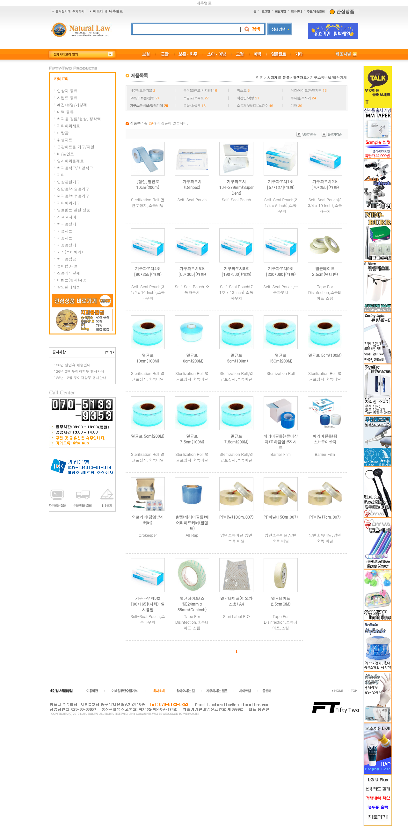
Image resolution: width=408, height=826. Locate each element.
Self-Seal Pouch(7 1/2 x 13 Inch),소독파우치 (236, 292)
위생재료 (64, 139)
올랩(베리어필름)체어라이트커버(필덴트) (192, 522)
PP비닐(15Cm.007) (281, 517)
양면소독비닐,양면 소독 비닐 (236, 537)
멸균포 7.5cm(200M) (236, 438)
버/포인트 (65, 153)
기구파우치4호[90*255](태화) (148, 271)
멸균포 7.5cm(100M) (192, 438)
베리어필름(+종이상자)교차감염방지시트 (281, 441)
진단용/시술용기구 (73, 188)
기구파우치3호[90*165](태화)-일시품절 (147, 603)
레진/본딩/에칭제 (72, 104)
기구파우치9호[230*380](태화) (281, 271)
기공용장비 (66, 245)
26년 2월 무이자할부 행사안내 (80, 371)
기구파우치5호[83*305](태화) (192, 271)
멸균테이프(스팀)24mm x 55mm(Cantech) (192, 603)
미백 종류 (65, 111)
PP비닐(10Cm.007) (236, 517)
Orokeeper (148, 535)
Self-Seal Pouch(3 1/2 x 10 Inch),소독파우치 (148, 292)
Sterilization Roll (280, 373)
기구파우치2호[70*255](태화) (325, 184)
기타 (61, 174)
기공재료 (64, 238)
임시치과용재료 (70, 160)
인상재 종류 (67, 90)
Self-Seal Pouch (192, 199)
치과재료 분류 (278, 77)
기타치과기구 (68, 202)
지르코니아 (66, 216)
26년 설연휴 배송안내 (73, 365)
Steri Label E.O (236, 616)
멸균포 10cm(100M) (147, 357)
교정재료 (64, 230)
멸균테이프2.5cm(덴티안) (325, 271)
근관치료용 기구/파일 (75, 146)
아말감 (63, 132)
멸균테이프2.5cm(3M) (281, 601)
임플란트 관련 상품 (73, 209)
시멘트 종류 (67, 97)
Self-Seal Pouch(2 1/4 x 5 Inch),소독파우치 (280, 205)
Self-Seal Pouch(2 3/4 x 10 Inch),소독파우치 (325, 205)
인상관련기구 (68, 181)
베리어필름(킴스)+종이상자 (325, 438)
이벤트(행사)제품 (72, 280)
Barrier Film (281, 454)
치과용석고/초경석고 (75, 167)
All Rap (192, 535)
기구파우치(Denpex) (192, 184)
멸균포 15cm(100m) (236, 357)
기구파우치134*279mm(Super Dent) (236, 187)
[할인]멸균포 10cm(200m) (147, 184)
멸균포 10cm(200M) (192, 357)
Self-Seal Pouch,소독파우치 (192, 289)
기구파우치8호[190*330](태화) (236, 271)
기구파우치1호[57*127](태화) (281, 184)
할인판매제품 (68, 287)
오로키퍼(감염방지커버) (148, 519)
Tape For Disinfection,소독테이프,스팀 (325, 292)
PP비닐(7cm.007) (325, 517)
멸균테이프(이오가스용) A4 (236, 601)
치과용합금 (66, 259)
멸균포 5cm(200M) (147, 436)
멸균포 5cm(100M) (324, 355)
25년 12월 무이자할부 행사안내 (81, 377)
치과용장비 (66, 223)
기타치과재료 (68, 125)
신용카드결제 (68, 273)
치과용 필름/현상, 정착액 (79, 118)
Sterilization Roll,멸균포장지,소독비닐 (147, 202)
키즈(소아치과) (70, 252)
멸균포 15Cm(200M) (280, 357)
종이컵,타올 (67, 266)
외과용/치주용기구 (73, 195)
